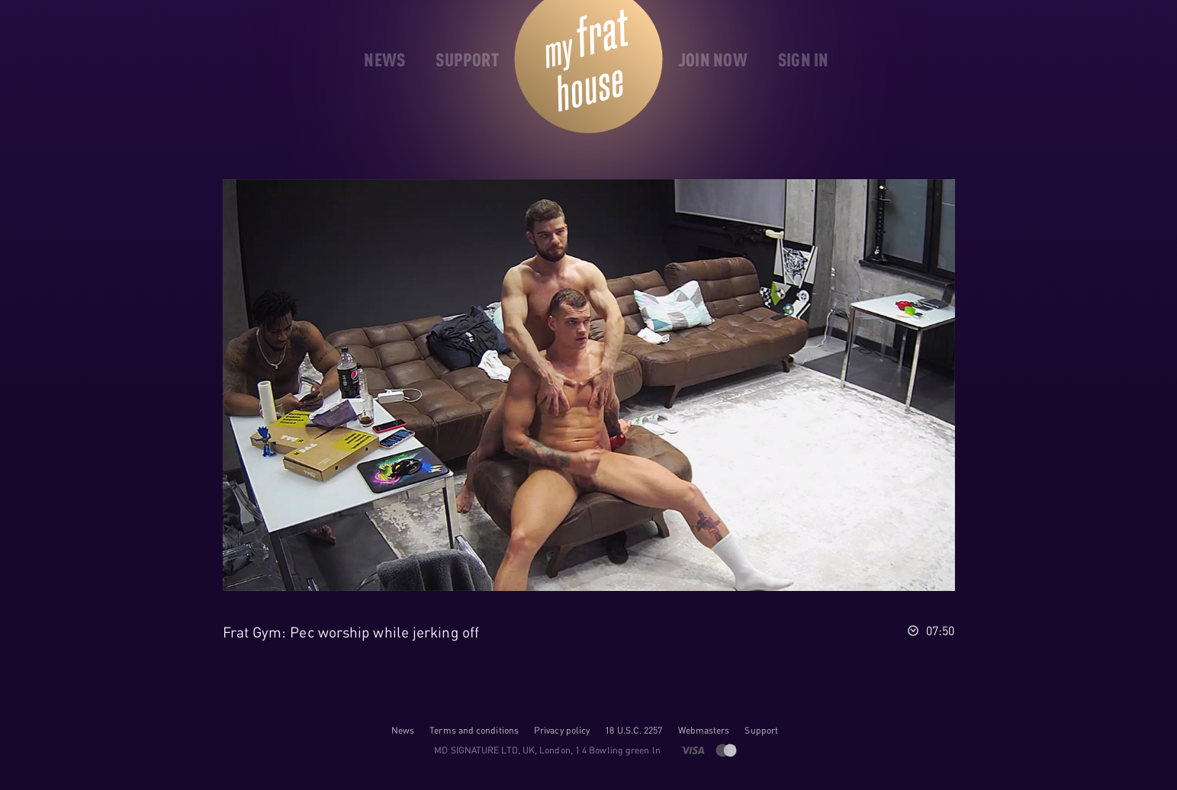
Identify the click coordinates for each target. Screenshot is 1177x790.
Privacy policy (562, 730)
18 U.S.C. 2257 (633, 730)
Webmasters (704, 730)
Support (761, 730)
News (402, 730)
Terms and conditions (474, 730)
